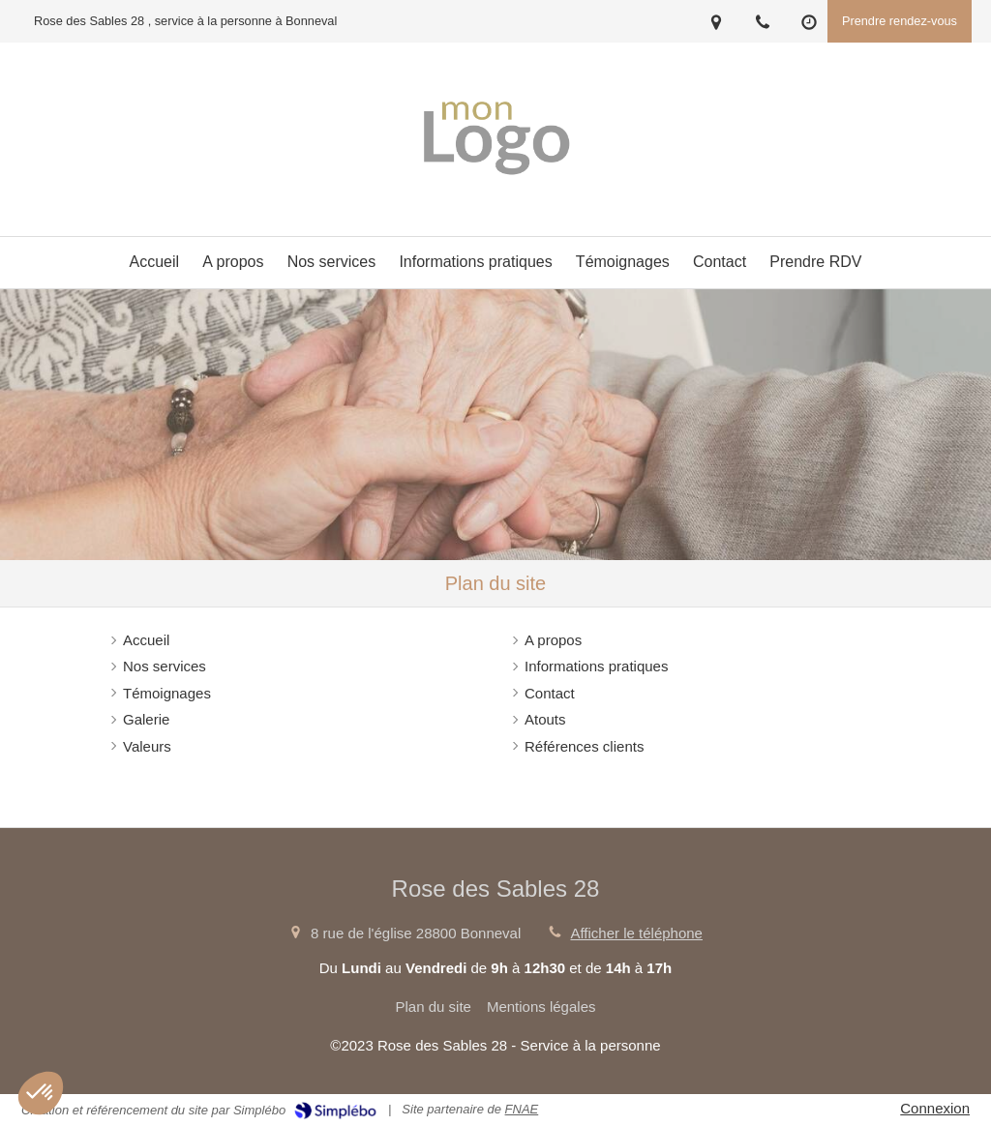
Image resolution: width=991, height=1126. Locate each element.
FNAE (522, 1109)
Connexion (935, 1108)
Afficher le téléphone (636, 933)
